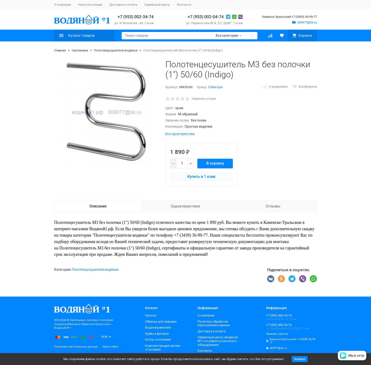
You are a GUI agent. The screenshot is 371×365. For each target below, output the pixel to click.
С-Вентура (215, 87)
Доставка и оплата (123, 4)
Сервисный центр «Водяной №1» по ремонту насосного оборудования (218, 340)
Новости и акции (90, 4)
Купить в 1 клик (201, 176)
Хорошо (299, 359)
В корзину (215, 163)
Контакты (184, 4)
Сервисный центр (157, 4)
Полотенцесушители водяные (115, 50)
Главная (60, 50)
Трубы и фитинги (157, 333)
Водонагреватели (158, 327)
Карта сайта (110, 346)
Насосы (150, 315)
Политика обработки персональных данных (214, 323)
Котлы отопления (158, 339)
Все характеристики (179, 133)
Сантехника (80, 50)
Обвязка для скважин (161, 321)
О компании (62, 4)
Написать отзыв (204, 98)
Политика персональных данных (76, 346)
